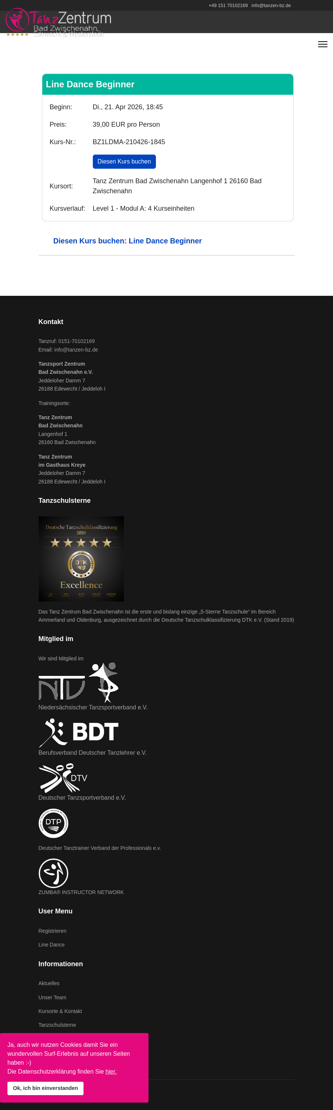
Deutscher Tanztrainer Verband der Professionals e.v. (100, 848)
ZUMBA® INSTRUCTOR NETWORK (81, 892)
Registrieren (52, 931)
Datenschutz (53, 1053)
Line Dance (52, 945)
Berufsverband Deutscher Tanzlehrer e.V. (93, 753)
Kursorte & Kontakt (60, 1011)
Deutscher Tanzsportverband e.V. (82, 798)
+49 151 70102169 (228, 5)
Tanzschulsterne (57, 1025)
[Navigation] (322, 44)
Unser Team (52, 997)
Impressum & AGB (60, 1039)
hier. (111, 1071)
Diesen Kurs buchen (124, 161)
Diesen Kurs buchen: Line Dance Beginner (127, 241)
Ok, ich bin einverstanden (45, 1088)
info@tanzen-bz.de (271, 5)
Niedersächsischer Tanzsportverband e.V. (93, 707)
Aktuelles (49, 983)
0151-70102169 (76, 341)
